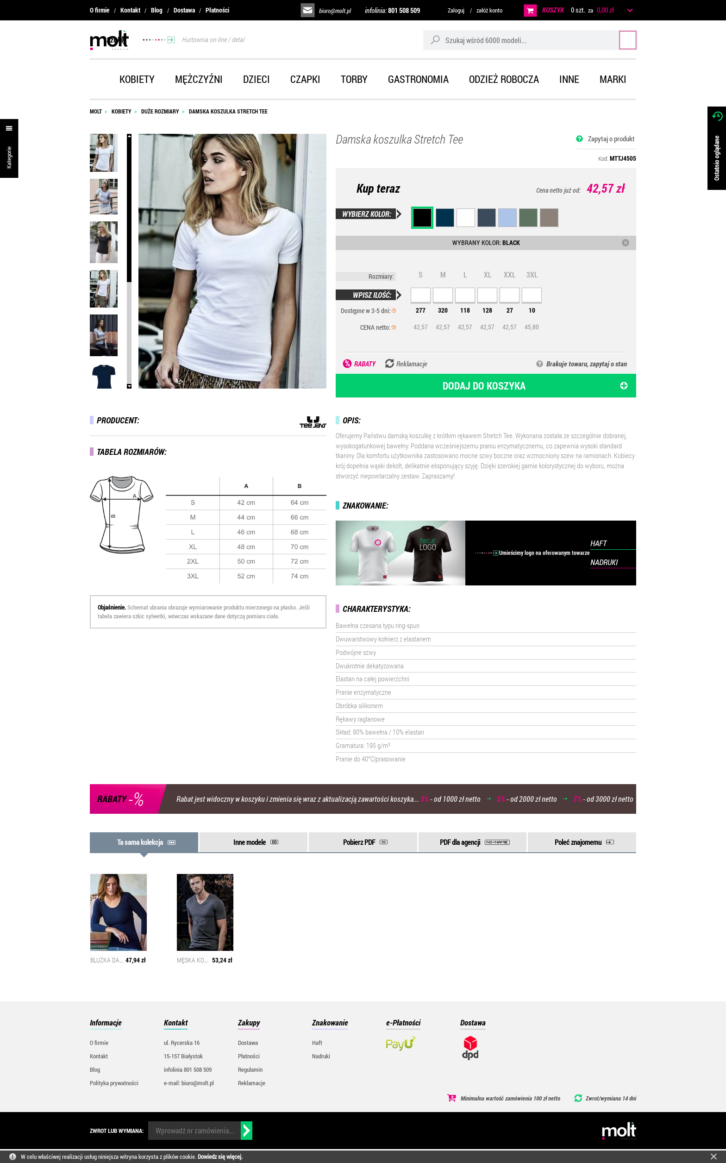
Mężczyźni (199, 79)
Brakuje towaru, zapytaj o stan (586, 363)
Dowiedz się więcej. (220, 1156)
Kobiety (137, 79)
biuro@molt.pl (335, 10)
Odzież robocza (504, 79)
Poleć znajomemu (578, 842)
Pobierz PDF (359, 842)
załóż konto (489, 10)
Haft (317, 1042)
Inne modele (249, 842)
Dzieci (256, 79)
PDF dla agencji (460, 842)
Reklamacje (251, 1083)
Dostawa (184, 10)
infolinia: (392, 10)
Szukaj (618, 39)
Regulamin (250, 1069)
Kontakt (130, 10)
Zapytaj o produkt (611, 138)
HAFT (598, 543)
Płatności (217, 10)
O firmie (99, 10)
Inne (569, 79)
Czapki (305, 79)
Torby (354, 79)
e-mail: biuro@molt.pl (189, 1083)
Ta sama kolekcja (140, 842)
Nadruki (321, 1056)
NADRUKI (604, 562)
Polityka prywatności (114, 1083)
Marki (613, 79)
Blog (157, 10)
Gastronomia (418, 79)
